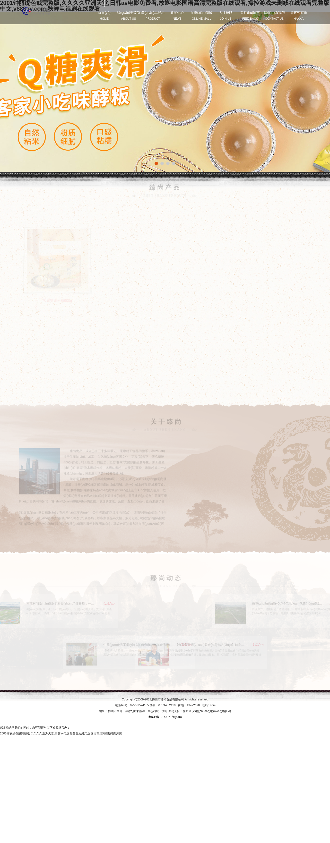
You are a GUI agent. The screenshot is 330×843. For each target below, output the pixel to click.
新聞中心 (177, 15)
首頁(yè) (104, 15)
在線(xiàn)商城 (201, 15)
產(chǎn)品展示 (153, 15)
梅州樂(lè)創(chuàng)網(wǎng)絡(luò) (207, 711)
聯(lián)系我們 (274, 15)
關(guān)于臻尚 (128, 15)
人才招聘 (226, 15)
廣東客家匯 (298, 15)
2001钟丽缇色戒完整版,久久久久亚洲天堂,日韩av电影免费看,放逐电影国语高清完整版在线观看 (61, 733)
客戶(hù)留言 (250, 15)
